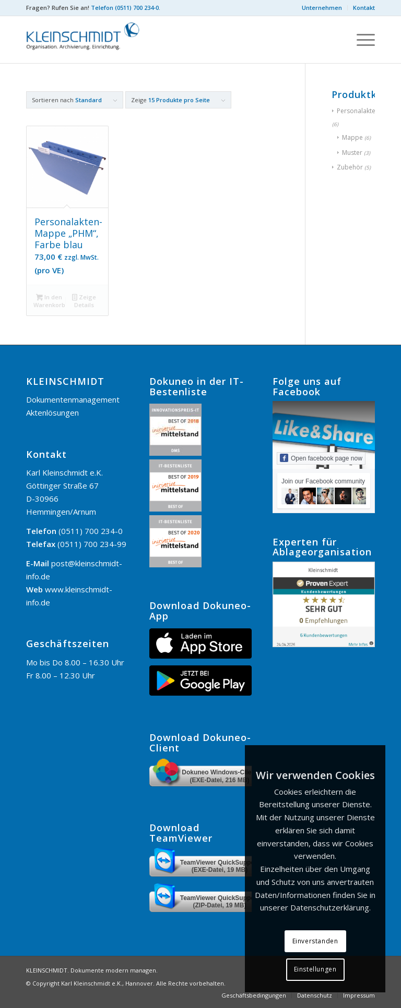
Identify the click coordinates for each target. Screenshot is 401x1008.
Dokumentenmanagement (73, 399)
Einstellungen (315, 969)
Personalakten (358, 110)
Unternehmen (322, 7)
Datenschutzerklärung (329, 907)
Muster (352, 152)
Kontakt (364, 7)
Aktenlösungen (52, 412)
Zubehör (350, 167)
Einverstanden (315, 941)
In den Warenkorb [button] (49, 301)
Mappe (352, 137)
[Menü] (360, 39)
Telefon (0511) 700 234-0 (125, 7)
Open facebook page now (321, 458)
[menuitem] (322, 7)
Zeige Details (84, 301)
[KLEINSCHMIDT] (90, 39)
